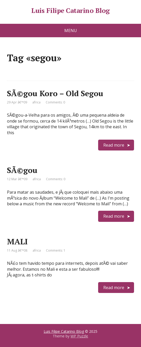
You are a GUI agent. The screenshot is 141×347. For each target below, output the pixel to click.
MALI (17, 241)
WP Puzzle (79, 336)
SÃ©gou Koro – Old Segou (55, 93)
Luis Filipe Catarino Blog (70, 10)
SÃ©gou (22, 170)
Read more (113, 145)
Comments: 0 (55, 102)
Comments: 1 (55, 250)
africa (36, 102)
